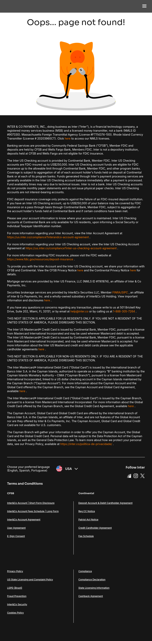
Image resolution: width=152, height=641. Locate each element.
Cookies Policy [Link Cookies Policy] (15, 612)
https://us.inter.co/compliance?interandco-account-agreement (48, 237)
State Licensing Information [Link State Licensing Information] (93, 587)
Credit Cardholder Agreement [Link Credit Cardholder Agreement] (95, 527)
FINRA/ (117, 292)
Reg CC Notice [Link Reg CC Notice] (86, 511)
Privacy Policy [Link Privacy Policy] (15, 571)
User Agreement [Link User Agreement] (16, 527)
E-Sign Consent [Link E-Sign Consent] (16, 536)
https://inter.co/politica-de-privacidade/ (86, 444)
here (68, 138)
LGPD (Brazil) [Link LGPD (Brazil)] (14, 587)
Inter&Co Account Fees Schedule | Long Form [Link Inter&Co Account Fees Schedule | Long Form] (33, 511)
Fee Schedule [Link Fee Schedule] (86, 536)
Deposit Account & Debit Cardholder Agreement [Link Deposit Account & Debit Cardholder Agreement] (105, 502)
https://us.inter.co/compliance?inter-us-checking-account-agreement (71, 248)
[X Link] (142, 475)
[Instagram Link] (135, 475)
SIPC (125, 292)
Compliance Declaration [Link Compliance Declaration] (91, 579)
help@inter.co (79, 311)
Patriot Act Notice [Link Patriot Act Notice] (88, 519)
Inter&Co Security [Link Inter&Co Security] (17, 604)
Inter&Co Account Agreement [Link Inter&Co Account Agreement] (23, 519)
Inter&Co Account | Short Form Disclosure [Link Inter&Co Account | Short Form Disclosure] (30, 502)
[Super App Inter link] (129, 475)
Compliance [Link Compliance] (85, 571)
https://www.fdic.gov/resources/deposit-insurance (40, 259)
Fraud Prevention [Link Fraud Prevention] (16, 596)
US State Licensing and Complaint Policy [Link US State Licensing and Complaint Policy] (30, 579)
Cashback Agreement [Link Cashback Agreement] (90, 596)
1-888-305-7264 (124, 311)
